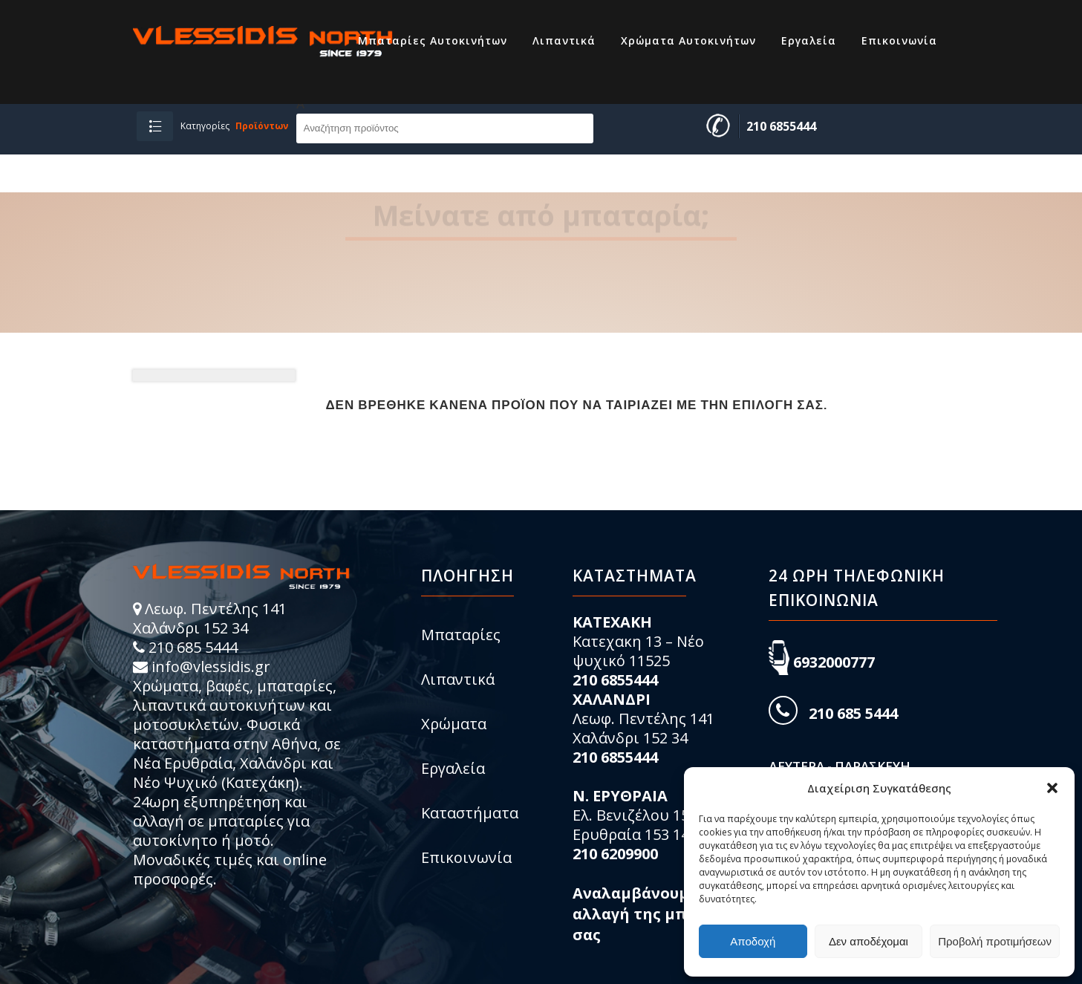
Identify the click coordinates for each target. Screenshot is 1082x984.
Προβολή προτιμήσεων (995, 941)
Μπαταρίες (461, 635)
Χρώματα (453, 724)
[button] (1052, 788)
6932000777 (834, 662)
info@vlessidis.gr (210, 666)
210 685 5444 (193, 647)
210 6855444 (781, 126)
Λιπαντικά (458, 679)
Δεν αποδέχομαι (868, 941)
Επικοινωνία (466, 857)
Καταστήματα (469, 813)
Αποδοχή (752, 941)
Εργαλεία (453, 768)
